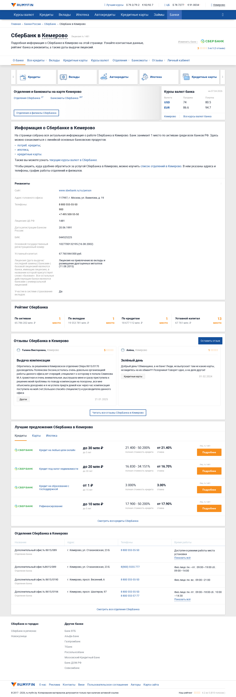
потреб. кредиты (28, 145)
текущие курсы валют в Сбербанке (73, 160)
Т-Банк (68, 646)
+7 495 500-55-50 (69, 214)
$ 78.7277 (178, 5)
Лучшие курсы (114, 5)
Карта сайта (151, 684)
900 (61, 209)
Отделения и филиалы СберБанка (36, 113)
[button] (118, 183)
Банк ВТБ (70, 631)
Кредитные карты (134, 14)
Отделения (120, 60)
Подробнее (209, 452)
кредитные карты (29, 154)
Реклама (54, 684)
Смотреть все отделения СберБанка (118, 609)
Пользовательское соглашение (107, 684)
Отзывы (157, 60)
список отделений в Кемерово (161, 166)
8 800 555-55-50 (68, 204)
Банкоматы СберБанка (67, 98)
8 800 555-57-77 (130, 595)
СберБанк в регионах (23, 631)
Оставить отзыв (210, 340)
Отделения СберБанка (28, 98)
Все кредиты (35, 60)
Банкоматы (139, 60)
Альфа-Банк (72, 636)
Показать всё (182, 557)
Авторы (136, 684)
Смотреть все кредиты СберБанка (118, 521)
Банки (174, 14)
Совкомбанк (72, 668)
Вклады (65, 14)
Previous (13, 77)
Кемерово (170, 116)
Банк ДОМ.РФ (73, 662)
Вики (81, 684)
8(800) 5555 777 (130, 566)
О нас (42, 684)
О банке (18, 60)
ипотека (22, 149)
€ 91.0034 (193, 5)
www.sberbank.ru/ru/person (75, 190)
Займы (159, 14)
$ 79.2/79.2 (132, 5)
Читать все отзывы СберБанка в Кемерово (118, 412)
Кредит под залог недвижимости (58, 468)
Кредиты (46, 14)
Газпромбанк (73, 641)
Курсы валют (24, 14)
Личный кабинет (178, 60)
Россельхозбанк (74, 652)
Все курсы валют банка (197, 116)
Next (222, 77)
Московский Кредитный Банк (82, 657)
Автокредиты (105, 14)
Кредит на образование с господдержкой (54, 488)
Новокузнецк (19, 636)
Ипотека (82, 14)
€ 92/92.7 (147, 5)
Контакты (69, 684)
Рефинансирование (50, 506)
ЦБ (167, 5)
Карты (36, 436)
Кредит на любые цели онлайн (57, 450)
